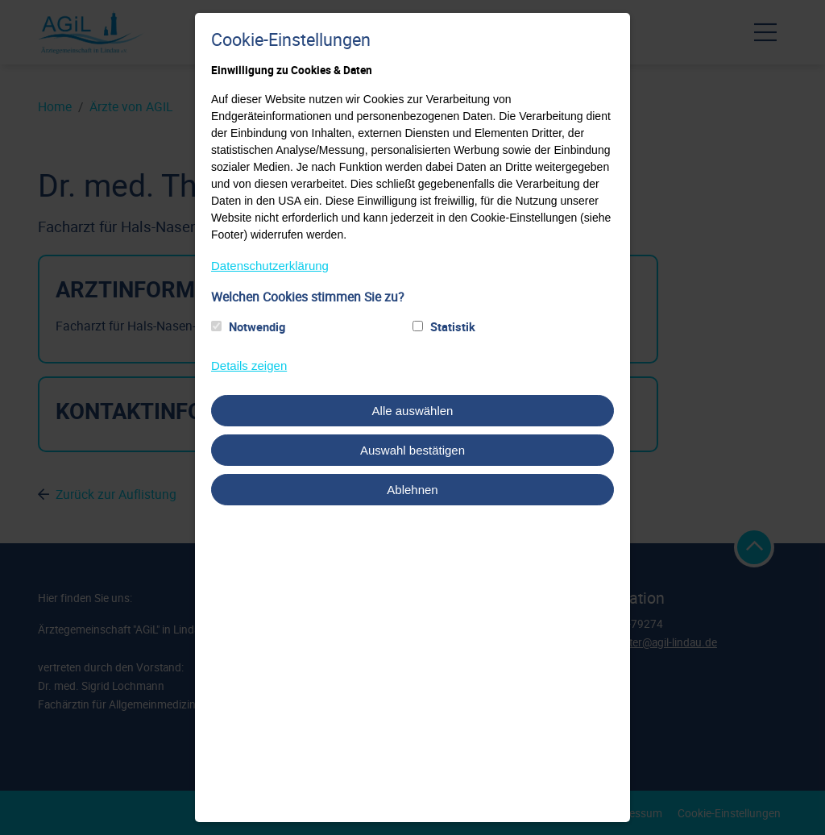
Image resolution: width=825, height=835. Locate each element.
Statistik (452, 326)
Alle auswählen (413, 411)
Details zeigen (249, 365)
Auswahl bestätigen (412, 450)
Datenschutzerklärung (270, 265)
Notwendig (257, 326)
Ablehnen (412, 489)
